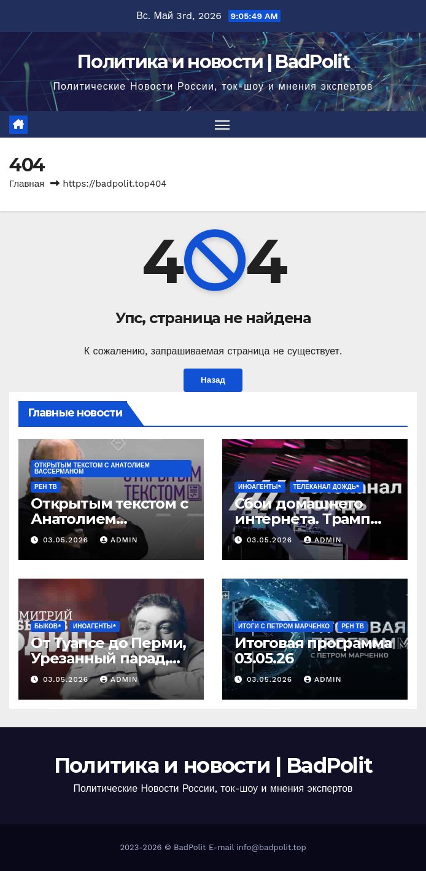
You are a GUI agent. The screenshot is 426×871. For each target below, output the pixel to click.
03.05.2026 (67, 540)
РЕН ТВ (45, 486)
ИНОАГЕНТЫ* (260, 486)
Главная (26, 183)
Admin (119, 540)
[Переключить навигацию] (222, 124)
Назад (213, 381)
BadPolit (190, 847)
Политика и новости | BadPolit (213, 61)
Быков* (47, 626)
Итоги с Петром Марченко (284, 626)
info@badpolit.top (271, 847)
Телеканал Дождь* (326, 486)
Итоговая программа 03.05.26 (312, 650)
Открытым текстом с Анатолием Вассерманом (92, 468)
